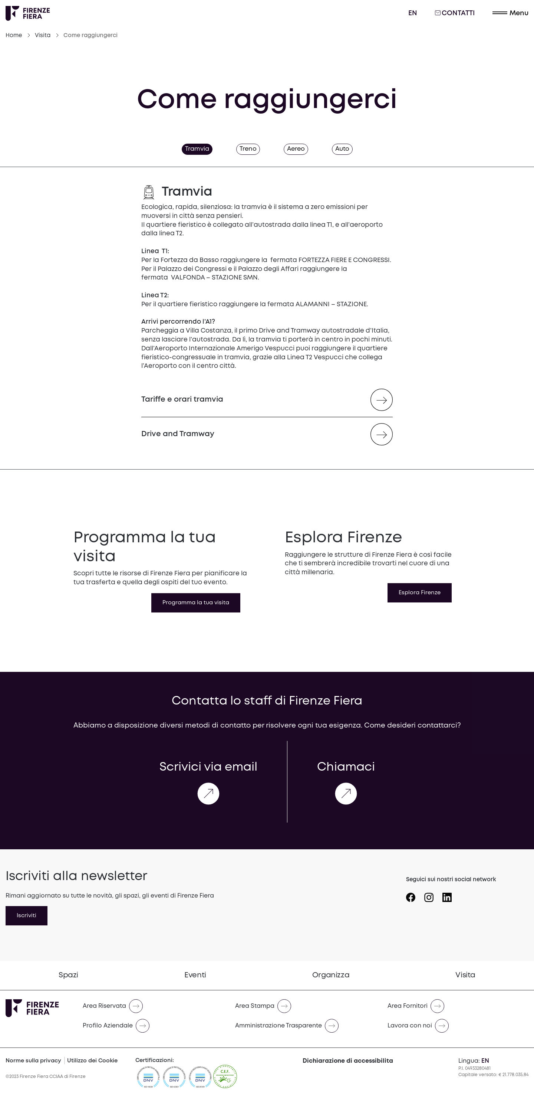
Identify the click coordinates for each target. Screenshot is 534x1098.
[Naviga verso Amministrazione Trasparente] (305, 1026)
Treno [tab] (248, 149)
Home (14, 35)
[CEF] (225, 1080)
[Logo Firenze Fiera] (28, 13)
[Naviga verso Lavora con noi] (458, 1026)
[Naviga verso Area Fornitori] (458, 1006)
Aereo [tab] (296, 149)
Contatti (455, 13)
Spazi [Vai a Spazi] (68, 975)
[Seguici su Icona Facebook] (415, 894)
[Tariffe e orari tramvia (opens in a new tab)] (267, 403)
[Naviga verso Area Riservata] (153, 1006)
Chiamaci (346, 783)
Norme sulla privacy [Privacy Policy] (33, 1060)
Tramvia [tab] (197, 149)
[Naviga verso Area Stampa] (305, 1006)
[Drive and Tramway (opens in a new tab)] (267, 434)
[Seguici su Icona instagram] (433, 894)
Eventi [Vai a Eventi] (195, 975)
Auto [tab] (342, 149)
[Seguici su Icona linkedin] (451, 894)
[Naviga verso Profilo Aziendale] (153, 1026)
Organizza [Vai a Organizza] (330, 975)
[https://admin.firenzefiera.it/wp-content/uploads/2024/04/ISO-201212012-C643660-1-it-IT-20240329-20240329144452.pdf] (200, 1080)
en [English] (412, 13)
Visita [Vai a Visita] (465, 975)
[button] (510, 13)
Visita (42, 35)
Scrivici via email (208, 783)
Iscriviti (26, 915)
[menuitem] (68, 975)
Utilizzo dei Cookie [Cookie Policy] (92, 1060)
